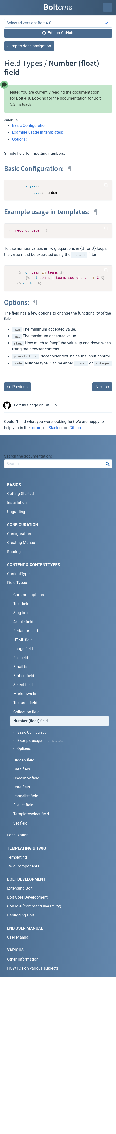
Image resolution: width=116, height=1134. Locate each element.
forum (36, 427)
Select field (23, 684)
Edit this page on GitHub (30, 405)
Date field (21, 787)
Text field (21, 603)
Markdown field (27, 693)
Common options (28, 594)
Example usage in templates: (37, 132)
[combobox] (58, 463)
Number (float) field (30, 721)
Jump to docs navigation (29, 46)
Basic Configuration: (30, 125)
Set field (20, 823)
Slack (53, 427)
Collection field (26, 712)
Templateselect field (31, 814)
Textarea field (25, 702)
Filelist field (23, 805)
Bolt (58, 7)
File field (20, 658)
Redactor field (25, 630)
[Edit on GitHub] (58, 33)
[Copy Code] (106, 185)
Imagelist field (25, 796)
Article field (23, 621)
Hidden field (24, 760)
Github (75, 427)
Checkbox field (26, 778)
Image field (23, 649)
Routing (14, 552)
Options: (19, 139)
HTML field (23, 640)
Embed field (23, 675)
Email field (22, 666)
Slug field (21, 612)
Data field (21, 769)
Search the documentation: (28, 456)
